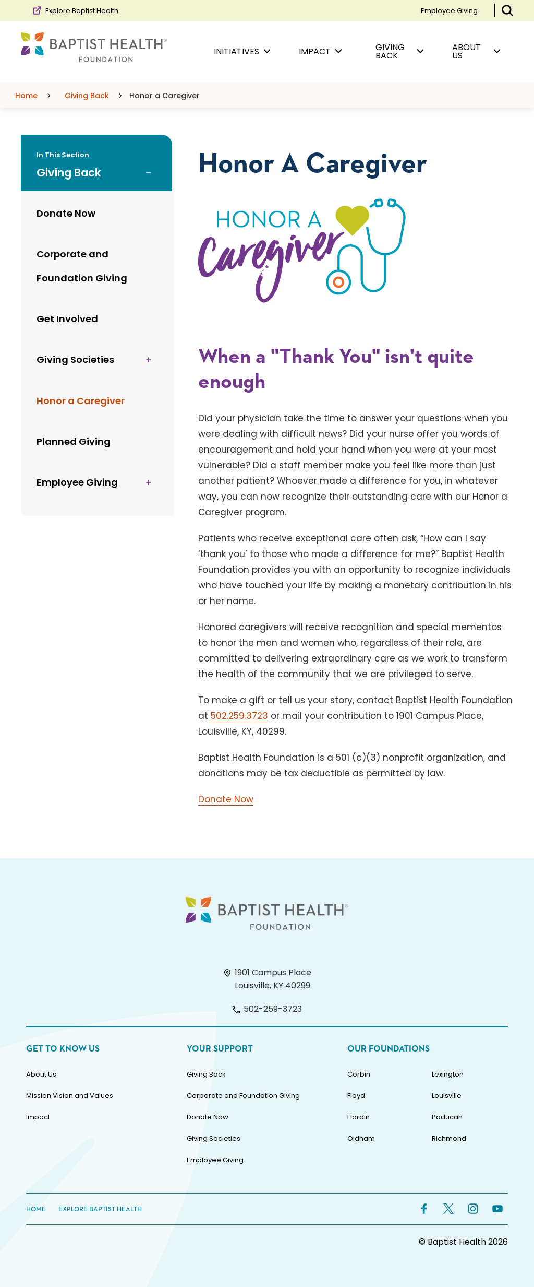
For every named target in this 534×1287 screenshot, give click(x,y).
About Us (41, 1074)
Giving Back (206, 1074)
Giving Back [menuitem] (399, 51)
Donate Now (225, 799)
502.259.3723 (239, 716)
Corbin (358, 1074)
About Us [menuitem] (476, 51)
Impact (38, 1117)
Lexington (448, 1074)
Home (36, 1209)
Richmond (449, 1138)
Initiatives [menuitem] (242, 51)
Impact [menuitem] (320, 51)
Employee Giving (449, 10)
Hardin (358, 1117)
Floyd (356, 1096)
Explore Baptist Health (74, 10)
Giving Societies (213, 1138)
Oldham (361, 1138)
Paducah (447, 1117)
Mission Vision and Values (69, 1096)
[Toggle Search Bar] (507, 10)
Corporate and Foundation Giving (243, 1096)
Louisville (447, 1096)
